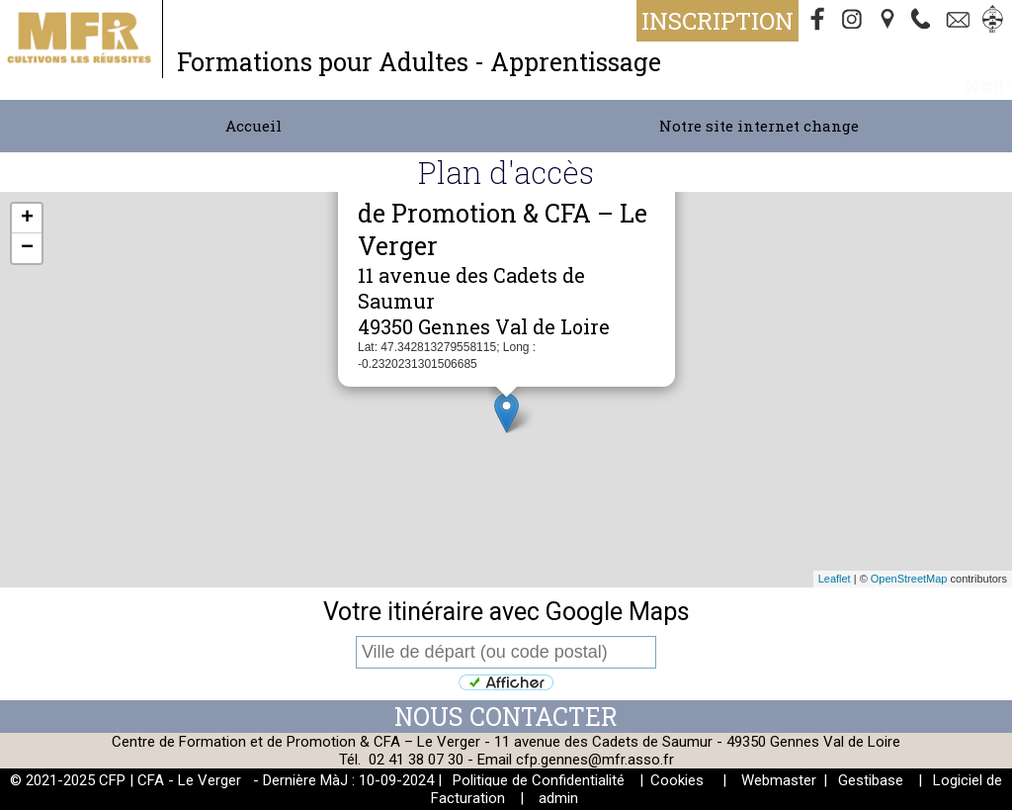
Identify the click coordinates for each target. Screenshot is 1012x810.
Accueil (253, 125)
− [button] (27, 248)
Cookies (677, 780)
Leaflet (834, 579)
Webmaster (778, 780)
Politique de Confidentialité (539, 780)
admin (558, 798)
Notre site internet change (759, 125)
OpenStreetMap (909, 579)
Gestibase (870, 780)
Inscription (717, 21)
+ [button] (27, 218)
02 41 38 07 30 (416, 759)
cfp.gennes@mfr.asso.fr (595, 759)
